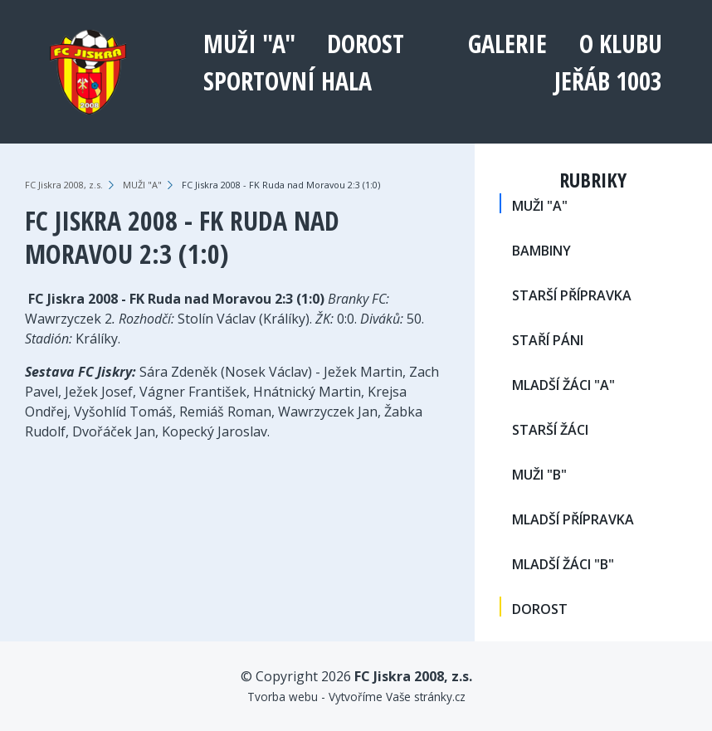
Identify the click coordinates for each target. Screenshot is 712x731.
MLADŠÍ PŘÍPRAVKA (573, 519)
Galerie (507, 44)
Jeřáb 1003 (608, 81)
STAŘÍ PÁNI (547, 340)
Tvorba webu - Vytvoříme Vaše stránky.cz (356, 696)
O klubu (620, 44)
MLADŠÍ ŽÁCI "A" (563, 385)
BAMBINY (541, 250)
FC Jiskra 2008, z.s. (64, 184)
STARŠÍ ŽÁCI (550, 430)
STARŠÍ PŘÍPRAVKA (572, 295)
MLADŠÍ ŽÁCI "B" (563, 564)
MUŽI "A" (249, 44)
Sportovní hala (287, 81)
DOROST (365, 44)
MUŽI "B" (539, 474)
